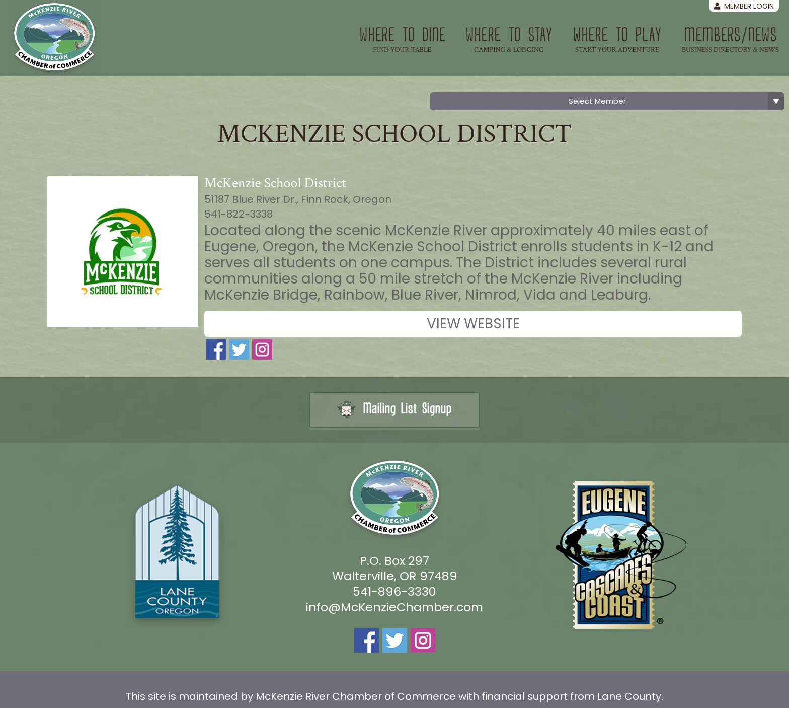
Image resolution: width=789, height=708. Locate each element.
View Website (473, 323)
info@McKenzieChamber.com (394, 607)
